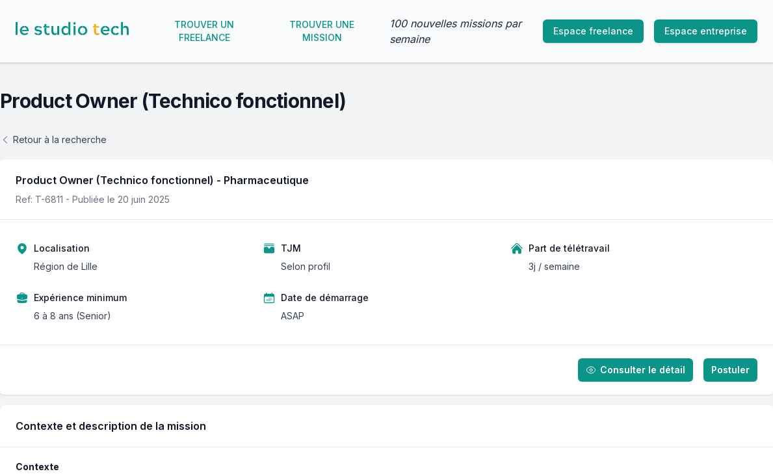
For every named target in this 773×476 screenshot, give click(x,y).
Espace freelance (593, 30)
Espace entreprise (705, 30)
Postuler (730, 369)
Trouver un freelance (204, 31)
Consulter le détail (635, 369)
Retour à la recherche (53, 139)
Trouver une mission (321, 31)
